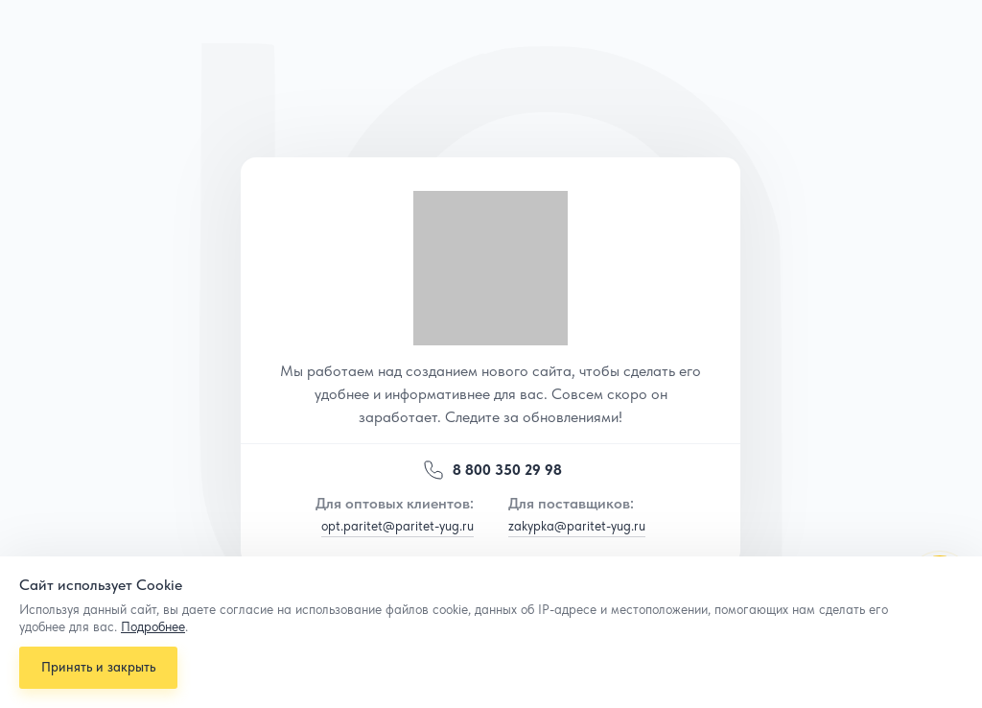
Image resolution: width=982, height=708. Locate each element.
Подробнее (153, 622)
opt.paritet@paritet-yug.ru (397, 525)
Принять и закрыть (100, 665)
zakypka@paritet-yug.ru (576, 525)
